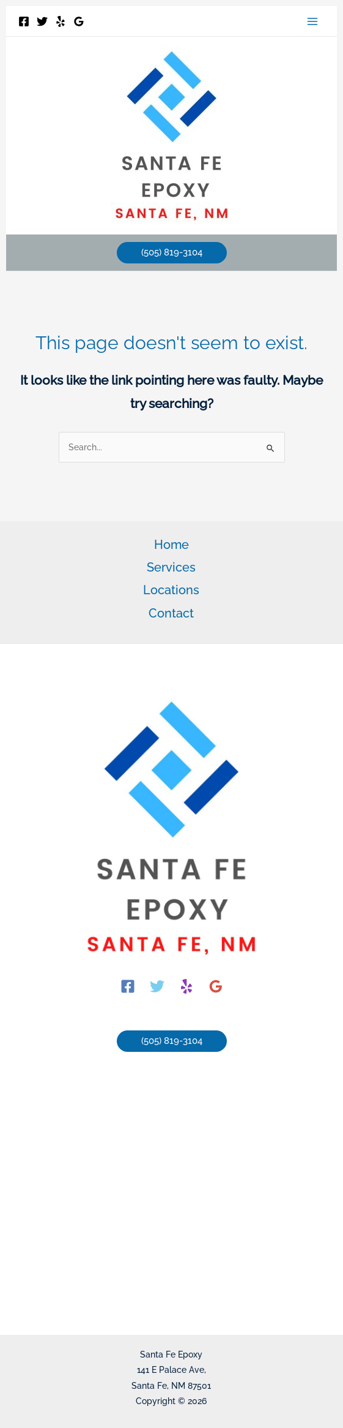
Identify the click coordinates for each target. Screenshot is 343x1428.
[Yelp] (60, 21)
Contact (171, 613)
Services (171, 567)
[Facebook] (23, 21)
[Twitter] (42, 21)
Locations (171, 590)
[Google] (78, 21)
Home (171, 544)
